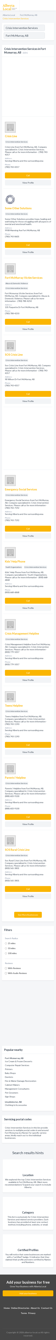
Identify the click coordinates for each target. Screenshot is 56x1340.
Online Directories (20, 1308)
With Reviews (14, 968)
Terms (24, 1313)
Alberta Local (9, 15)
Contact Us (46, 1308)
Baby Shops (10, 1073)
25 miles (12, 943)
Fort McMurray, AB (28, 15)
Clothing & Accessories (16, 1105)
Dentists (9, 1077)
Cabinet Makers (12, 1085)
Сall (28, 175)
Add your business (28, 1293)
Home (7, 1308)
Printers (9, 1069)
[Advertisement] (28, 1013)
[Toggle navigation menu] (52, 5)
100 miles (12, 953)
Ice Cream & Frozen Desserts (18, 1061)
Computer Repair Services (17, 1065)
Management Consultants (17, 1088)
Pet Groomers (11, 1092)
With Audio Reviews (17, 973)
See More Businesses (28, 914)
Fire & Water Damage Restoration (20, 1081)
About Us (35, 1308)
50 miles (12, 948)
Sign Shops (10, 1096)
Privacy (31, 1313)
